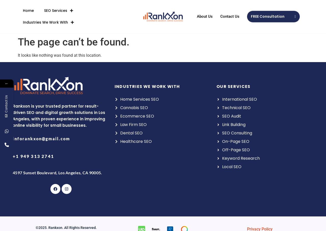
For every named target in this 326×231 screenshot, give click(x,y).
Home (28, 8)
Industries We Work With (48, 20)
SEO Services (58, 8)
